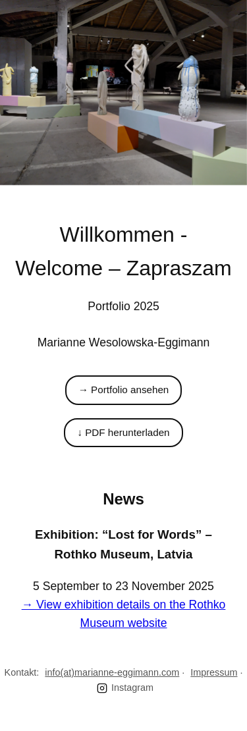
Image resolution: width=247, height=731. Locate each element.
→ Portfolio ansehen (123, 389)
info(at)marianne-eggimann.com (112, 672)
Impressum (213, 672)
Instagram (125, 687)
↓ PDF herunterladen (123, 432)
